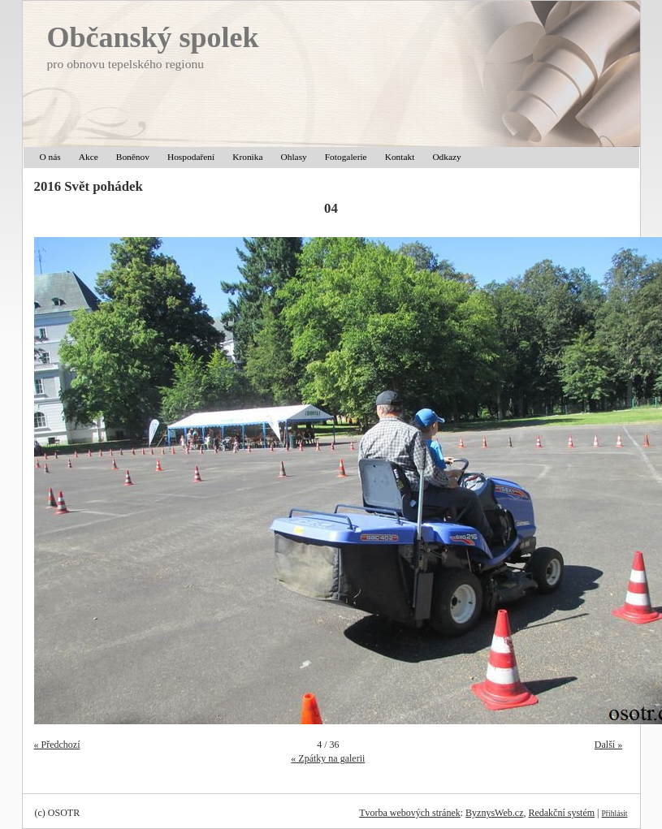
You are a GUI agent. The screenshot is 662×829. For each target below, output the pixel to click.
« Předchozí (57, 744)
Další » (608, 744)
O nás (50, 157)
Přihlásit (615, 813)
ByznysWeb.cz (494, 812)
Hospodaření (190, 157)
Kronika (247, 157)
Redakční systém (561, 812)
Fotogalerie (346, 157)
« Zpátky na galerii (328, 758)
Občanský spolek (153, 37)
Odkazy (446, 157)
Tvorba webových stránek (410, 812)
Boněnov (132, 157)
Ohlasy (294, 157)
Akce (88, 157)
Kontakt (400, 157)
